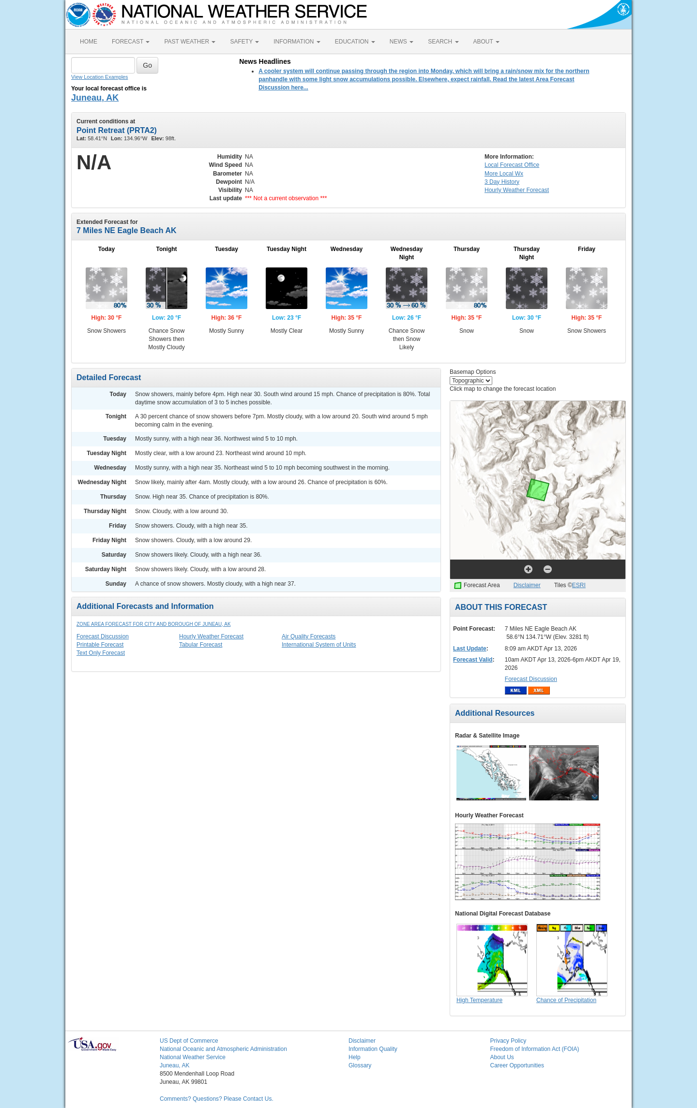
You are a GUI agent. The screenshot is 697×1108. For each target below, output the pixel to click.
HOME (88, 41)
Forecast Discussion (102, 636)
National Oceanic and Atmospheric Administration (223, 1049)
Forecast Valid (472, 659)
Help (354, 1057)
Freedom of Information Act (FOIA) (534, 1049)
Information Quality (372, 1049)
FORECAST (131, 41)
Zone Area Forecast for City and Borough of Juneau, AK (153, 624)
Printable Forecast (99, 644)
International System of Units (319, 644)
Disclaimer (527, 585)
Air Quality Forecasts (308, 636)
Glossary (359, 1065)
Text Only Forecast (100, 653)
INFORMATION (296, 41)
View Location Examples (99, 77)
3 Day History (502, 181)
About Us (502, 1057)
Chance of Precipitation (566, 1000)
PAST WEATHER (189, 41)
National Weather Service (193, 1057)
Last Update (469, 648)
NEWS (401, 41)
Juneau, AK (95, 98)
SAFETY (244, 41)
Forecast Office (512, 165)
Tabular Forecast (200, 644)
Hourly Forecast (517, 190)
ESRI (579, 585)
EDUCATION (355, 41)
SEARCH (443, 41)
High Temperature (479, 1000)
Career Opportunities (517, 1065)
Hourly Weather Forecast (211, 636)
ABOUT (486, 41)
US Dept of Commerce (189, 1040)
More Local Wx (504, 173)
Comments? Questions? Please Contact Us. (216, 1098)
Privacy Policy (508, 1040)
